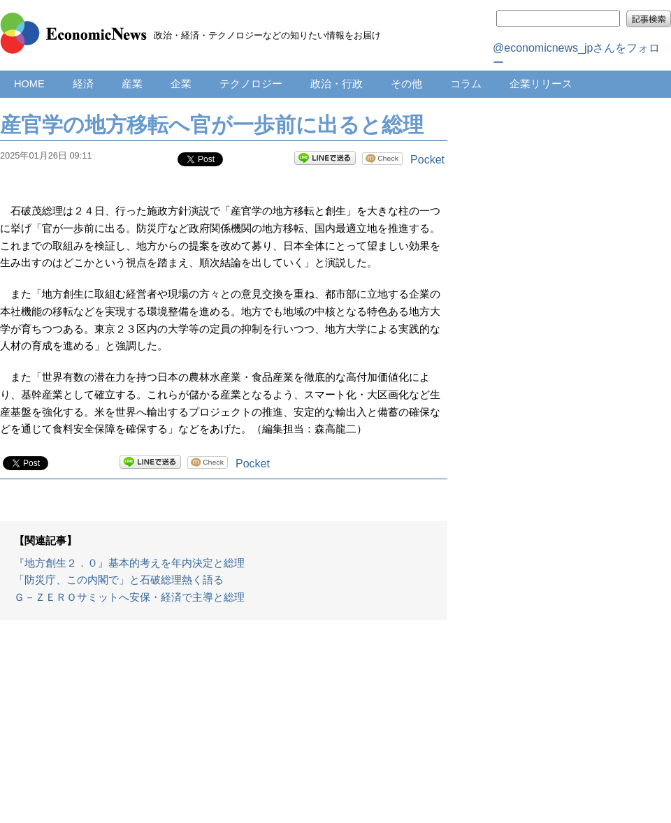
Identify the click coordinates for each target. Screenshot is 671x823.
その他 (406, 83)
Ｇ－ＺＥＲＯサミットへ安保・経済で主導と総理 (129, 597)
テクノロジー (250, 83)
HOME (29, 83)
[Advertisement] (224, 728)
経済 (83, 83)
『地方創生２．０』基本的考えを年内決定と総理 (129, 563)
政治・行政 (336, 83)
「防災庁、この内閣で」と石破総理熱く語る (119, 579)
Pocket (427, 160)
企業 (181, 83)
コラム (466, 83)
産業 (132, 83)
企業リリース (541, 83)
